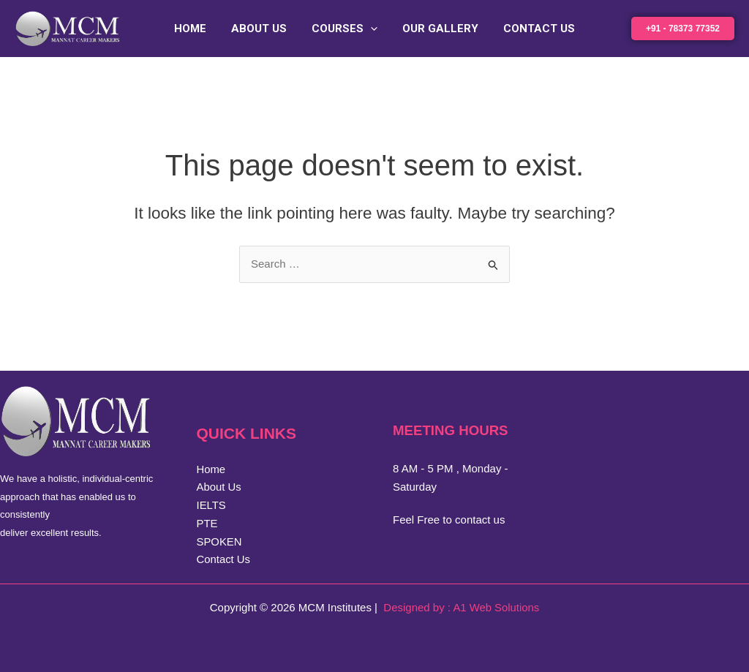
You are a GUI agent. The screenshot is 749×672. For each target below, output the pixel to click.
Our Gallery (437, 28)
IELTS (212, 505)
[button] (370, 29)
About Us (262, 28)
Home (196, 28)
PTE (207, 523)
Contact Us (533, 28)
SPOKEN (220, 541)
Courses (344, 29)
